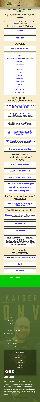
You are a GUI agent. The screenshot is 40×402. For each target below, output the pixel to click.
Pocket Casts (20, 78)
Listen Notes (20, 81)
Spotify (20, 55)
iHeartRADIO (20, 90)
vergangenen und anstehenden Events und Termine (20, 133)
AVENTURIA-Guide (11, 340)
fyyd (20, 73)
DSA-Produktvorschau (12, 343)
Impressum (9, 317)
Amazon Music (20, 67)
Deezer (20, 75)
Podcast (20, 365)
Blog (7, 337)
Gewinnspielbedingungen (13, 330)
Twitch (20, 360)
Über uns (8, 327)
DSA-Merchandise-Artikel (18, 141)
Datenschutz (9, 320)
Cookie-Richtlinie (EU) (12, 324)
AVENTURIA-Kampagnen (22, 183)
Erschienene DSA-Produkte (14, 347)
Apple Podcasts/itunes (14, 58)
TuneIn (20, 87)
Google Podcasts (20, 64)
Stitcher (20, 84)
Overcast (20, 61)
